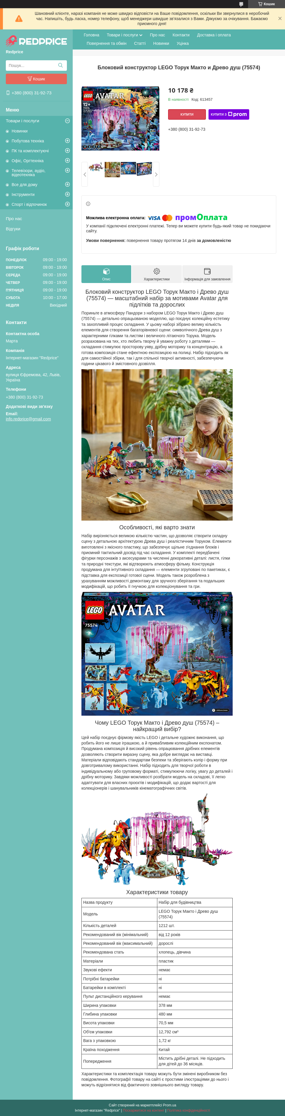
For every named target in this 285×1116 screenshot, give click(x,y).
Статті (140, 43)
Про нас (14, 218)
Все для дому (25, 184)
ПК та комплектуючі (30, 150)
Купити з (229, 114)
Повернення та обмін (107, 43)
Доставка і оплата (214, 35)
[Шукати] (60, 65)
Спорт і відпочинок (29, 204)
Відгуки (13, 228)
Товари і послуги (22, 120)
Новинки (20, 131)
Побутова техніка (28, 141)
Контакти (181, 35)
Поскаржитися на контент (143, 1110)
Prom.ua (169, 1105)
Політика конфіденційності (188, 1110)
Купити (187, 114)
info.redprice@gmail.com (28, 419)
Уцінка (183, 43)
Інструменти (23, 194)
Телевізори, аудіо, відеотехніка (28, 172)
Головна (91, 35)
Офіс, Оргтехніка (28, 160)
